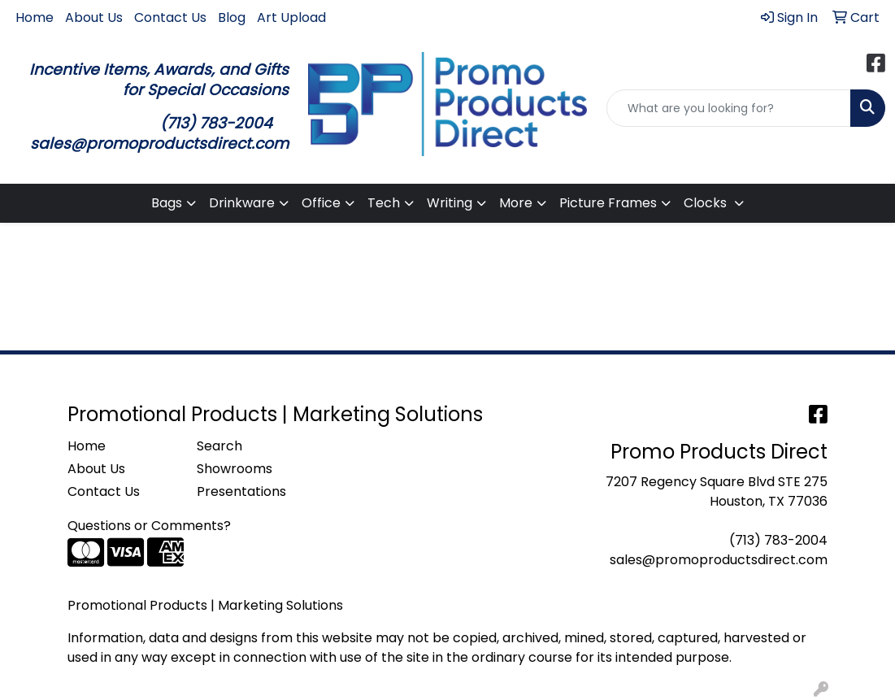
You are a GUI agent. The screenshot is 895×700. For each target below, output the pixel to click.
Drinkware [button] (242, 202)
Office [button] (321, 202)
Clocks (707, 202)
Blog (231, 17)
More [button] (515, 202)
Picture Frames (608, 202)
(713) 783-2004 (778, 540)
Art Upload (291, 17)
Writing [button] (449, 202)
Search (219, 446)
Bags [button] (166, 202)
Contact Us (170, 17)
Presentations (241, 491)
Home (34, 17)
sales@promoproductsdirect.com (719, 559)
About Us (94, 17)
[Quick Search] (728, 108)
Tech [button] (383, 202)
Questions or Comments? (149, 525)
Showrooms (234, 468)
